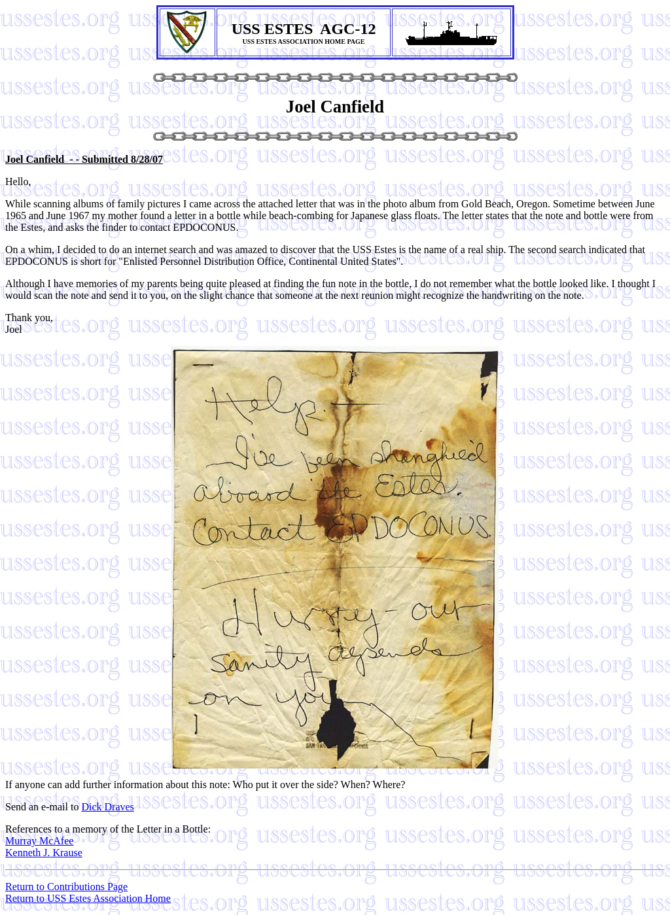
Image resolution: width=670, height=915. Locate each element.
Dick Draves (107, 806)
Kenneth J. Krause (43, 852)
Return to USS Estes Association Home (88, 898)
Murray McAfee (39, 840)
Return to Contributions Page (66, 886)
